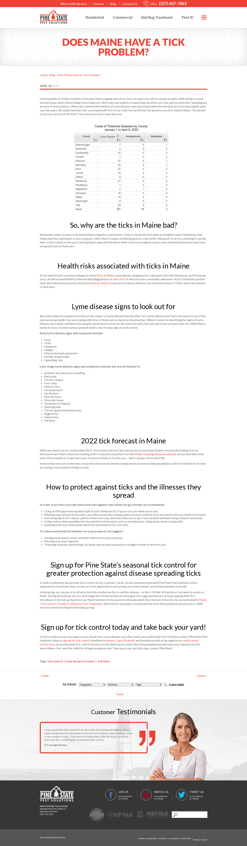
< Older (44, 675)
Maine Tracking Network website (155, 454)
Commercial (119, 17)
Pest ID (184, 17)
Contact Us (129, 4)
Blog (113, 4)
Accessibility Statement (180, 838)
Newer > (202, 675)
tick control (55, 661)
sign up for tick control (76, 640)
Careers (98, 4)
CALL (165, 4)
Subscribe (176, 684)
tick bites (104, 661)
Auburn (110, 640)
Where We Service (73, 4)
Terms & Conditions (147, 838)
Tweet (119, 694)
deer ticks (119, 279)
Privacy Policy (200, 838)
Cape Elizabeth (125, 640)
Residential (91, 17)
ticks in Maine (105, 275)
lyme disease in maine (80, 661)
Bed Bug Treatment (153, 17)
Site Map (163, 838)
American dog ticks (100, 283)
